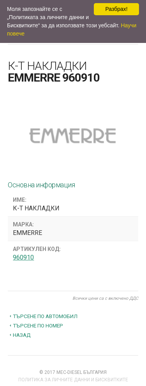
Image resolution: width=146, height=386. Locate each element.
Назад (22, 335)
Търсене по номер (38, 325)
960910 (23, 257)
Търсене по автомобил (45, 316)
